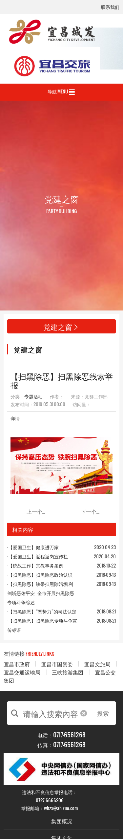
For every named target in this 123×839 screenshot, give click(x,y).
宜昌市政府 (17, 664)
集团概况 (61, 821)
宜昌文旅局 (97, 664)
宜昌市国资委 (57, 664)
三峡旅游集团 (67, 672)
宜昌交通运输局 (22, 672)
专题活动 (33, 396)
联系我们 (110, 7)
